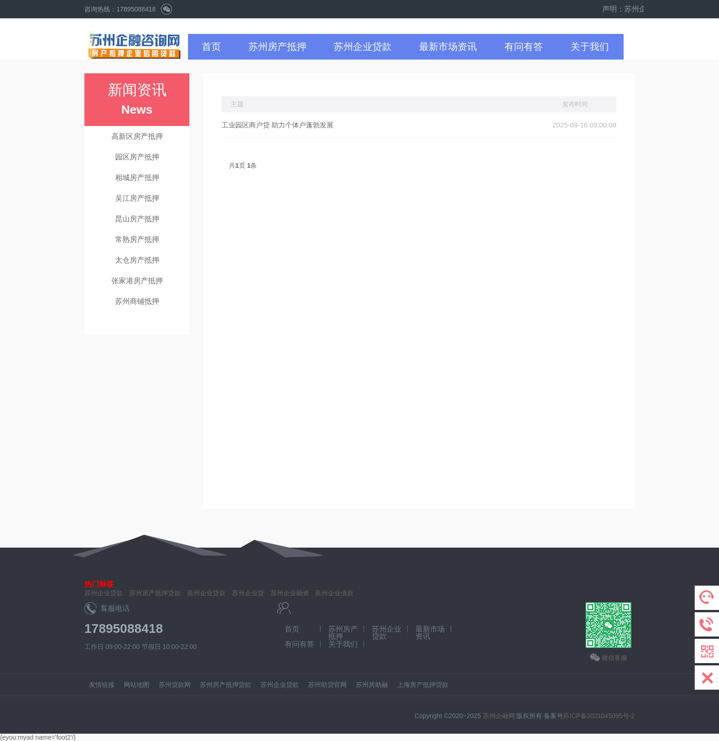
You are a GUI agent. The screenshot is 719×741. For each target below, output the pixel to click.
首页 (211, 46)
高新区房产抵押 (137, 136)
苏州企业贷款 (363, 46)
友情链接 (102, 684)
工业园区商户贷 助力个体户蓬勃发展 (277, 125)
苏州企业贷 (248, 593)
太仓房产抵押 (137, 260)
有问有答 (523, 46)
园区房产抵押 (137, 157)
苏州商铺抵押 (137, 301)
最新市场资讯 (448, 46)
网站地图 (136, 684)
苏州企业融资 (290, 593)
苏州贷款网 (175, 684)
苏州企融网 (499, 715)
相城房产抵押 (137, 177)
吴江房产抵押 (137, 198)
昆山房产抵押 (137, 219)
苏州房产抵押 (277, 46)
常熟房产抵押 (137, 239)
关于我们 (589, 46)
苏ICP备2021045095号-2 (599, 715)
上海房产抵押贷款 (422, 684)
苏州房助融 (372, 684)
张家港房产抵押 (137, 281)
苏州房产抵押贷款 (155, 593)
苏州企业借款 (334, 593)
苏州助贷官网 (327, 684)
